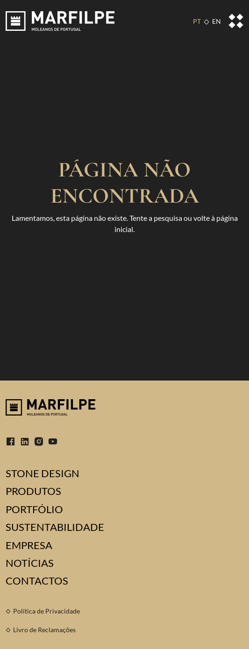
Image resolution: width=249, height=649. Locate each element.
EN (216, 21)
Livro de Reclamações (44, 630)
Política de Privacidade (46, 611)
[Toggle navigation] (235, 21)
